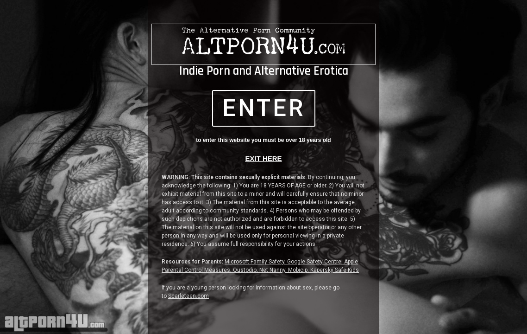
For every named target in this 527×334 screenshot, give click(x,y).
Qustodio (245, 270)
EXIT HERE (263, 158)
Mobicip (297, 270)
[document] (263, 167)
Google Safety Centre (314, 261)
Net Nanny (272, 270)
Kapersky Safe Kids (334, 270)
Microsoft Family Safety (254, 261)
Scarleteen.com (188, 296)
